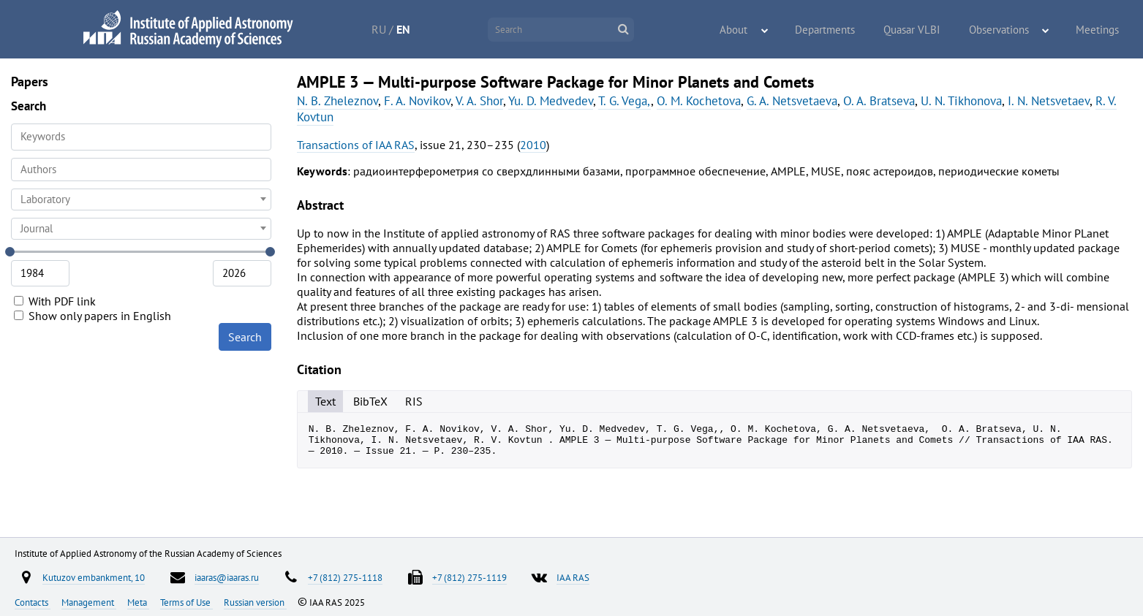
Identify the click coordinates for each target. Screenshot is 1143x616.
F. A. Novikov (417, 101)
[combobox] (141, 169)
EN (419, 29)
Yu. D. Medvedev (550, 101)
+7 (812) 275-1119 (469, 577)
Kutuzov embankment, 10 (93, 577)
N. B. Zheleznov (337, 101)
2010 (533, 144)
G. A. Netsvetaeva (792, 101)
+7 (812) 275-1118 (345, 577)
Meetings (1100, 30)
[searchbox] (141, 169)
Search (245, 337)
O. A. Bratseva (879, 101)
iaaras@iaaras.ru (227, 577)
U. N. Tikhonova (961, 101)
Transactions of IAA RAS (356, 144)
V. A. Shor (479, 101)
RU (395, 29)
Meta (138, 602)
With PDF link (55, 301)
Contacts (32, 602)
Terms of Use (186, 602)
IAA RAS (573, 577)
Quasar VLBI (927, 30)
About (763, 30)
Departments (846, 30)
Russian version (255, 602)
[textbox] (141, 199)
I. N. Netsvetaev (1049, 101)
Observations (1008, 30)
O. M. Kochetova (699, 101)
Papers (29, 81)
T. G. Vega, (624, 101)
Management (88, 602)
